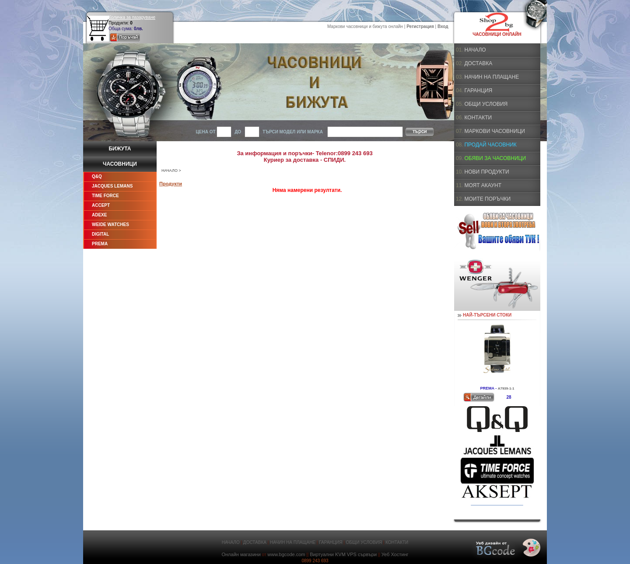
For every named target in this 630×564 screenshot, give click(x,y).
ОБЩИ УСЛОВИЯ (486, 104)
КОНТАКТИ (478, 118)
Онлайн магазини (240, 554)
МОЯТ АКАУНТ (482, 185)
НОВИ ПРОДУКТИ (486, 172)
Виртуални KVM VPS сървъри (343, 554)
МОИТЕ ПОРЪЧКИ (487, 199)
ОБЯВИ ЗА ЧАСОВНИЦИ (495, 158)
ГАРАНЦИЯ (478, 90)
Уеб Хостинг (395, 554)
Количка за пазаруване (131, 17)
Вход (443, 26)
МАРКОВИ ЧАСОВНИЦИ (494, 131)
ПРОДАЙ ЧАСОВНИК (490, 145)
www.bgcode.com (286, 554)
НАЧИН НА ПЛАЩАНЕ (491, 77)
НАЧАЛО (169, 170)
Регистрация (420, 26)
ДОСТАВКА (478, 63)
